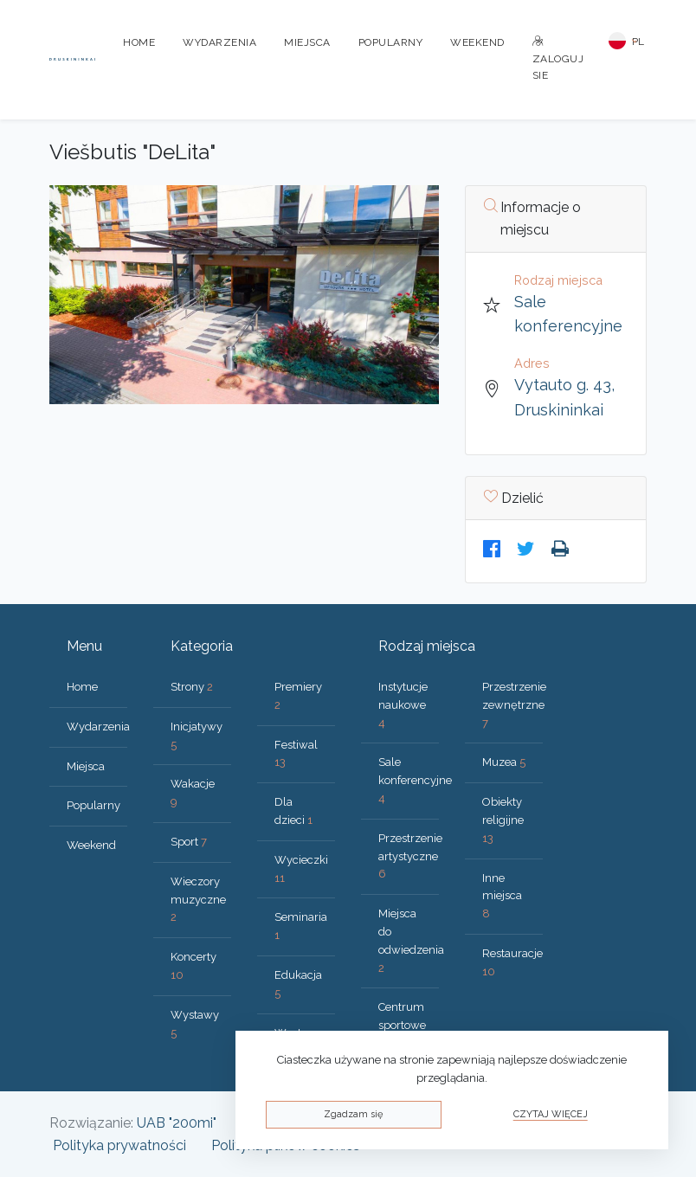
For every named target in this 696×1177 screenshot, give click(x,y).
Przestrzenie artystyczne (410, 856)
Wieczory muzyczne (198, 899)
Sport (189, 841)
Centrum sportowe (402, 1025)
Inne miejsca (502, 896)
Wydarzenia (219, 42)
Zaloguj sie (558, 58)
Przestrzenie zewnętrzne (514, 705)
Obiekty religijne (503, 820)
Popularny (390, 42)
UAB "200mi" (176, 1123)
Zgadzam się (353, 1114)
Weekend (477, 42)
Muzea (503, 762)
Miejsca (307, 42)
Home (139, 42)
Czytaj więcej (550, 1114)
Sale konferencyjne (415, 780)
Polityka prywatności (119, 1145)
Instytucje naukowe (403, 705)
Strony (192, 686)
